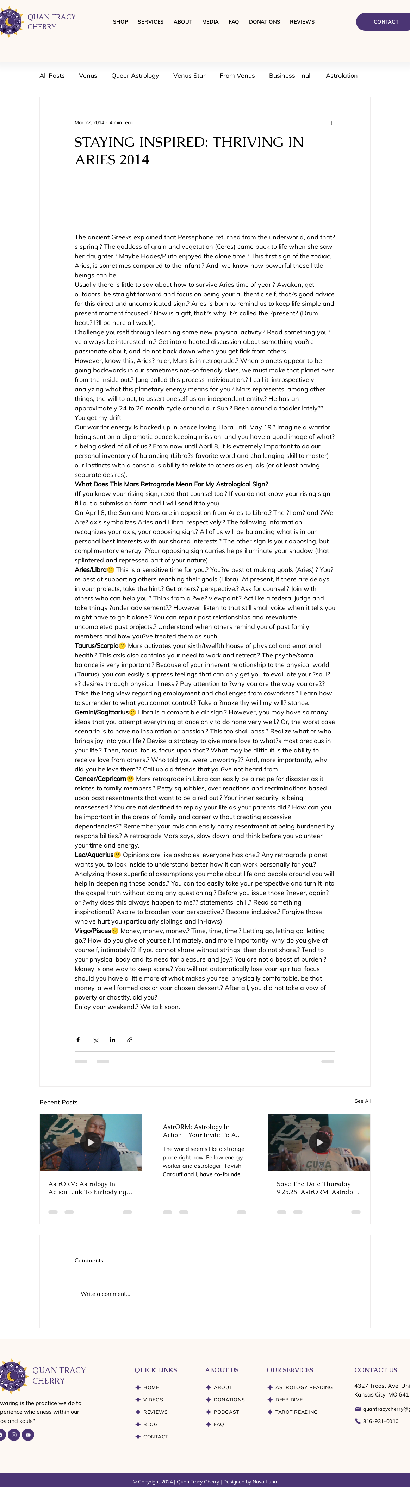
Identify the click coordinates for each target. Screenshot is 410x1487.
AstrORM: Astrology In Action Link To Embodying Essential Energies (87, 1188)
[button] (150, 22)
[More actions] (331, 122)
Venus (88, 75)
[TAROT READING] (305, 1412)
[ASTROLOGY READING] (305, 1387)
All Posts (52, 75)
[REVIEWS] (164, 1412)
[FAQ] (230, 1424)
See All (363, 1101)
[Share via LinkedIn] (112, 1040)
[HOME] (164, 1387)
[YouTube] (28, 1435)
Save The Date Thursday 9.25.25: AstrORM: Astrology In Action (318, 1188)
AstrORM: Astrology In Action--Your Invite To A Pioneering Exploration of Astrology (200, 1131)
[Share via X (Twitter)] (95, 1040)
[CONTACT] (164, 1437)
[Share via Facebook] (78, 1040)
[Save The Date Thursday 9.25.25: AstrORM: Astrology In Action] (319, 1142)
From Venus (237, 75)
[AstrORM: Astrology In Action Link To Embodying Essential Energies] (91, 1142)
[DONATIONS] (230, 1400)
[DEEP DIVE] (305, 1400)
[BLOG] (164, 1424)
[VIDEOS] (164, 1400)
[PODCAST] (230, 1412)
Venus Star (189, 75)
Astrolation (342, 75)
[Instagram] (14, 1435)
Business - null (290, 75)
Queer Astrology (135, 75)
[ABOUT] (230, 1387)
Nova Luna (265, 1482)
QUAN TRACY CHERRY (59, 1375)
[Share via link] (129, 1040)
